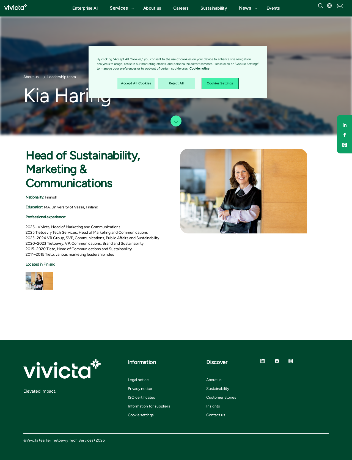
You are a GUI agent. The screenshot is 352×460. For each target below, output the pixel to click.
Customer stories (221, 397)
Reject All (176, 83)
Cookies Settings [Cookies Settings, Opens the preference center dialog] (220, 83)
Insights (213, 406)
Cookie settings (141, 415)
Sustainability (213, 8)
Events (273, 8)
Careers (181, 8)
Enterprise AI (85, 8)
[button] (120, 8)
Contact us (215, 415)
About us (152, 8)
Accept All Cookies (136, 83)
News (245, 8)
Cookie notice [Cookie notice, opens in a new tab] (199, 68)
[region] (178, 72)
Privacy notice (140, 388)
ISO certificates (141, 397)
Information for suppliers (149, 406)
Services (119, 8)
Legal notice (138, 380)
